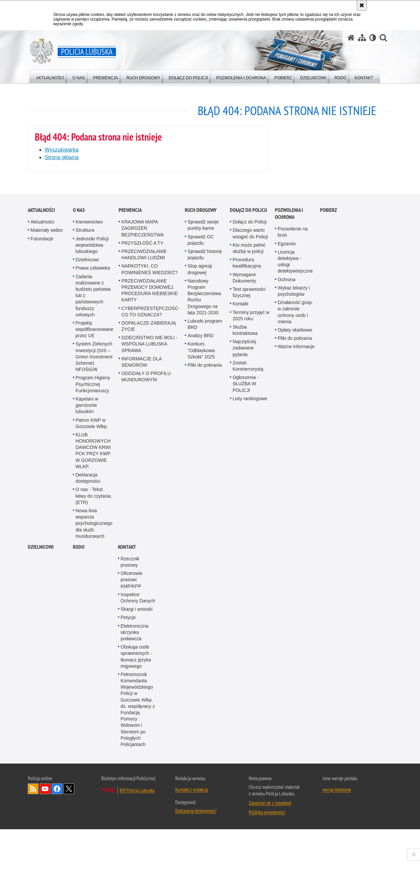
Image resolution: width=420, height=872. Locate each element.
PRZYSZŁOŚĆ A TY (142, 504)
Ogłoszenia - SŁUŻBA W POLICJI (246, 645)
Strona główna (62, 157)
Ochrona (286, 540)
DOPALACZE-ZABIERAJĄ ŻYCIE (148, 587)
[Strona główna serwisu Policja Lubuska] (351, 37)
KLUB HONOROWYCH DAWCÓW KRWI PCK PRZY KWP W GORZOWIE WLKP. (93, 711)
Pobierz (328, 471)
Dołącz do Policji (248, 471)
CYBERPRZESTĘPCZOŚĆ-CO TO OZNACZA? (150, 573)
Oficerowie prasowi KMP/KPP (131, 841)
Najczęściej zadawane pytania (244, 609)
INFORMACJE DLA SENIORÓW (141, 623)
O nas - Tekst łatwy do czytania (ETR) (93, 757)
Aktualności (41, 471)
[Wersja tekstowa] (372, 37)
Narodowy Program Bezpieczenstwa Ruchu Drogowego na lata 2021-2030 (204, 558)
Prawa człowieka (93, 529)
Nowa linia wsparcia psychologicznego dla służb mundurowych (94, 784)
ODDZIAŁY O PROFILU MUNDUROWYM (146, 638)
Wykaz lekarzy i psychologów (294, 552)
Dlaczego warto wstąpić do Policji (250, 495)
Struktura (85, 491)
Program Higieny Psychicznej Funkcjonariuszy (93, 645)
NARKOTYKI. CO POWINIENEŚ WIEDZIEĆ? (149, 530)
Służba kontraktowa (245, 591)
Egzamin (286, 505)
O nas (79, 471)
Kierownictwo (89, 483)
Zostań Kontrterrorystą (248, 627)
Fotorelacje (41, 500)
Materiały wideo (46, 491)
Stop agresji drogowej (199, 530)
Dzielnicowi (87, 521)
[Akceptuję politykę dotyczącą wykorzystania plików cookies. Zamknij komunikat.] (362, 5)
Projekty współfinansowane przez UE (94, 590)
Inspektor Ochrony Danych (138, 859)
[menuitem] (50, 76)
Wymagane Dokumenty (244, 539)
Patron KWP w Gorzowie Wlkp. (92, 684)
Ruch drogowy (201, 471)
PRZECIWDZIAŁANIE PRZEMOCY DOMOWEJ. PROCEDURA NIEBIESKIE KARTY (149, 551)
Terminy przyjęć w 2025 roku (251, 577)
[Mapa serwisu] (362, 37)
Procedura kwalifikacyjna (247, 524)
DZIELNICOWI (41, 808)
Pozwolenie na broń (293, 493)
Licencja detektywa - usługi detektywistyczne (295, 523)
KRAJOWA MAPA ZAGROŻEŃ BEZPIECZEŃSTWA (142, 490)
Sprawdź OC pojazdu (200, 501)
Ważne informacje (296, 608)
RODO (78, 808)
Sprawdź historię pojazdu (204, 516)
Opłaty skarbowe (295, 591)
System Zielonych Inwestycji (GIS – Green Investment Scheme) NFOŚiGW (94, 618)
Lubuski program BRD (204, 585)
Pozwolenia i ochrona (289, 475)
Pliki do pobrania (204, 626)
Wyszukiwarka (62, 150)
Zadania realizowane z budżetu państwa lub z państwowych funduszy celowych (93, 557)
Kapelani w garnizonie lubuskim (87, 666)
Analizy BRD (200, 597)
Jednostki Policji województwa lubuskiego (92, 506)
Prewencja (130, 471)
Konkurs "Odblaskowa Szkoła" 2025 (201, 612)
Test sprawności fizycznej (249, 553)
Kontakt (240, 565)
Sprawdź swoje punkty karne (203, 486)
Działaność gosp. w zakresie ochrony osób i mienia (295, 573)
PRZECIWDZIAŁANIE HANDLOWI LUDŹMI (144, 516)
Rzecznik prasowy (130, 823)
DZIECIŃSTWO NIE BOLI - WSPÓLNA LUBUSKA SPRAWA (149, 605)
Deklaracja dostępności (88, 739)
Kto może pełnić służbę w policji (249, 509)
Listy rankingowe (250, 659)
